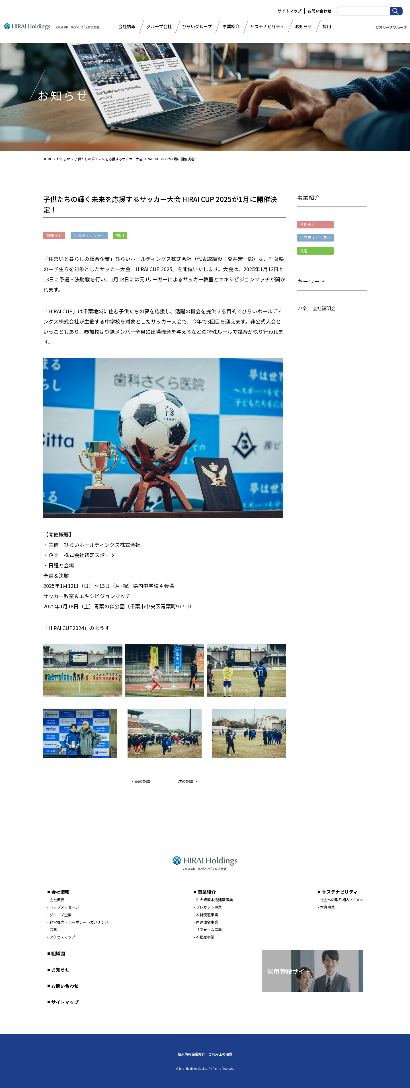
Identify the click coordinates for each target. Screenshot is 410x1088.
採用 (327, 26)
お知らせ (303, 26)
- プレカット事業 (208, 907)
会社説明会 (324, 308)
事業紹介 (231, 26)
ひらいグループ (197, 26)
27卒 (302, 308)
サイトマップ (290, 11)
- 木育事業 (326, 907)
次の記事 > (187, 781)
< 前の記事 (141, 781)
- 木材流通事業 (206, 914)
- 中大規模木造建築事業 (213, 899)
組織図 (58, 953)
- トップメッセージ (63, 907)
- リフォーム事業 (208, 929)
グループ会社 (159, 26)
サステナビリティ (267, 26)
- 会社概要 (55, 899)
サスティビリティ (315, 237)
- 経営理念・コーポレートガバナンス (78, 922)
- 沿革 (52, 929)
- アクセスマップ (61, 937)
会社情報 (127, 26)
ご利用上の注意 (220, 1054)
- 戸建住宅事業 (206, 922)
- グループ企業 (59, 914)
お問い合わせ (319, 11)
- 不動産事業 (204, 937)
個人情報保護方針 (191, 1054)
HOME (47, 158)
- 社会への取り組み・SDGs (340, 899)
